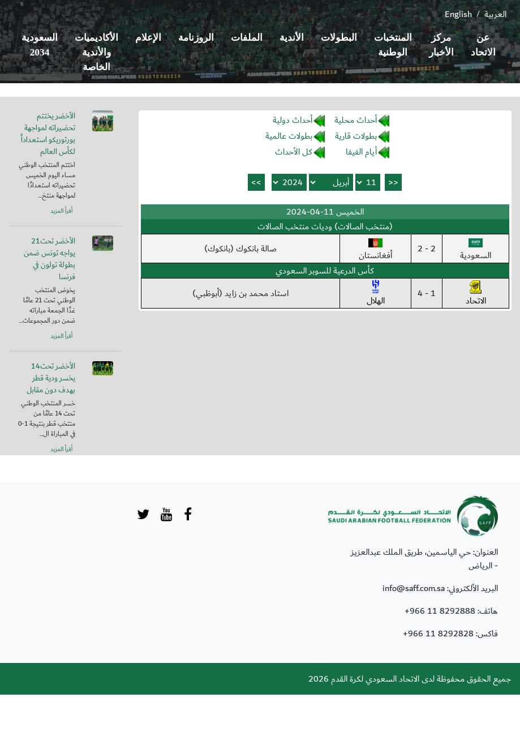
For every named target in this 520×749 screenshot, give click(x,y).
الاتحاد (476, 294)
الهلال (376, 294)
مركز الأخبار (441, 45)
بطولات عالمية (288, 136)
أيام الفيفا (361, 151)
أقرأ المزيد (61, 211)
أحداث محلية (355, 120)
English (458, 14)
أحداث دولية (292, 120)
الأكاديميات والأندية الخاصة (96, 52)
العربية (495, 14)
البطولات (339, 37)
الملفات (247, 37)
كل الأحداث (293, 151)
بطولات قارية (356, 136)
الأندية (292, 37)
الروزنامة (196, 37)
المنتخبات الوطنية (393, 45)
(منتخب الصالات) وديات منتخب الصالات (325, 226)
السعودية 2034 (40, 45)
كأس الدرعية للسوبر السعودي (325, 270)
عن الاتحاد (483, 45)
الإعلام (148, 37)
